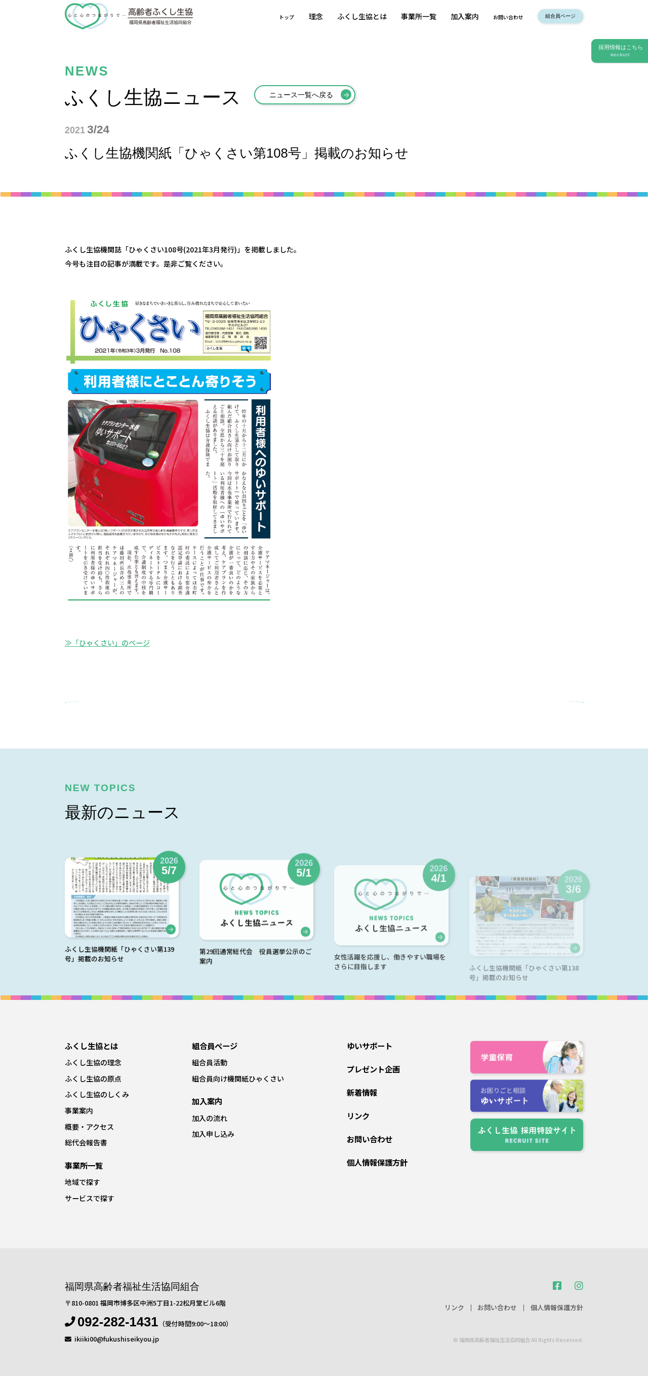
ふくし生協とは (331, 16)
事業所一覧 (388, 16)
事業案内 (79, 1110)
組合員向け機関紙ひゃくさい (238, 1078)
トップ (253, 16)
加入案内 (434, 16)
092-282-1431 (117, 1322)
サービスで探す (89, 1198)
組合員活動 (209, 1062)
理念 (285, 16)
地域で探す (82, 1182)
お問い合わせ (484, 16)
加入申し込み (213, 1134)
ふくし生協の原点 (93, 1078)
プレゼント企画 (373, 1068)
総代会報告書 (86, 1143)
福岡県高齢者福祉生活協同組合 (132, 1286)
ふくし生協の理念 (93, 1062)
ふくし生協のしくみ (97, 1095)
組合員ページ (551, 16)
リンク (358, 1115)
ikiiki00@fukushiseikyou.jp (116, 1339)
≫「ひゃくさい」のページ (107, 643)
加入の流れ (209, 1118)
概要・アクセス (89, 1127)
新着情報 (362, 1092)
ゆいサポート (369, 1045)
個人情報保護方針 (377, 1162)
